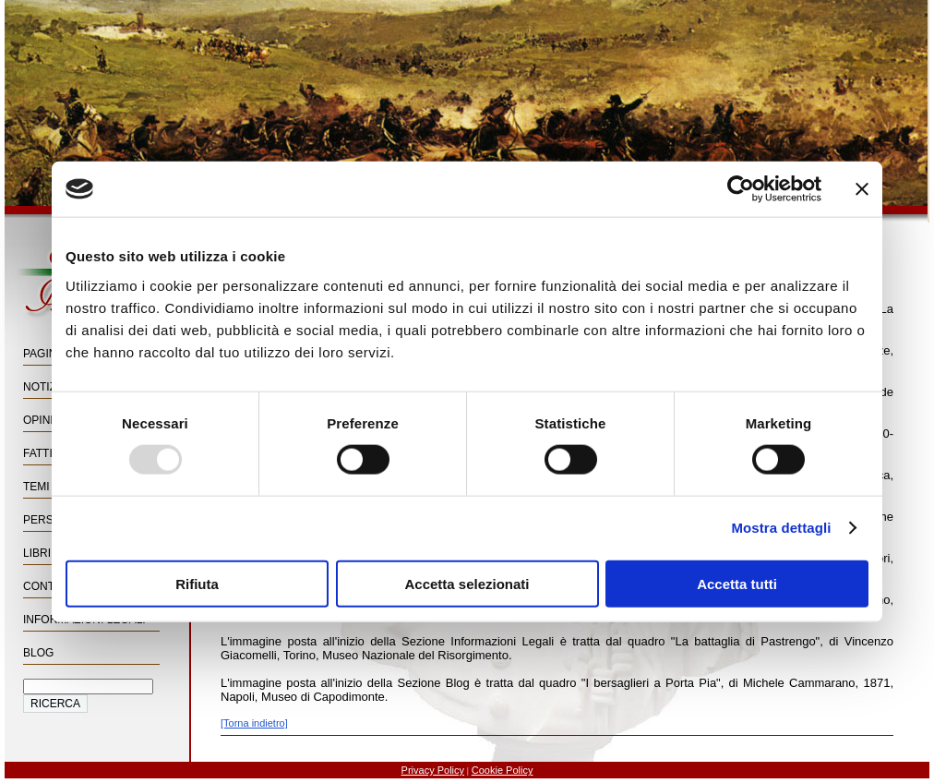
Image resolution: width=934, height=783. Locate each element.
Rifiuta (197, 583)
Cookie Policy (502, 770)
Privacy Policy (432, 770)
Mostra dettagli (781, 528)
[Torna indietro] (254, 723)
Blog (38, 652)
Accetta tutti (737, 583)
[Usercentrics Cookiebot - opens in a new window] (740, 189)
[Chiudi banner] (862, 189)
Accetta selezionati (466, 583)
